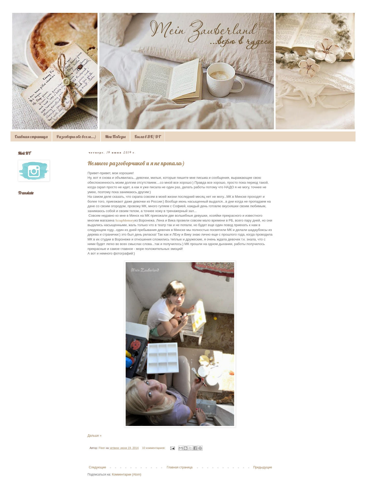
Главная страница (31, 136)
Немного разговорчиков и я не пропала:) (136, 163)
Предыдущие (262, 467)
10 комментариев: (154, 447)
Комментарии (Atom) (126, 474)
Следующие (97, 467)
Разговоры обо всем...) (76, 136)
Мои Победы (115, 136)
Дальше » (94, 435)
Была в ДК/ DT (147, 136)
